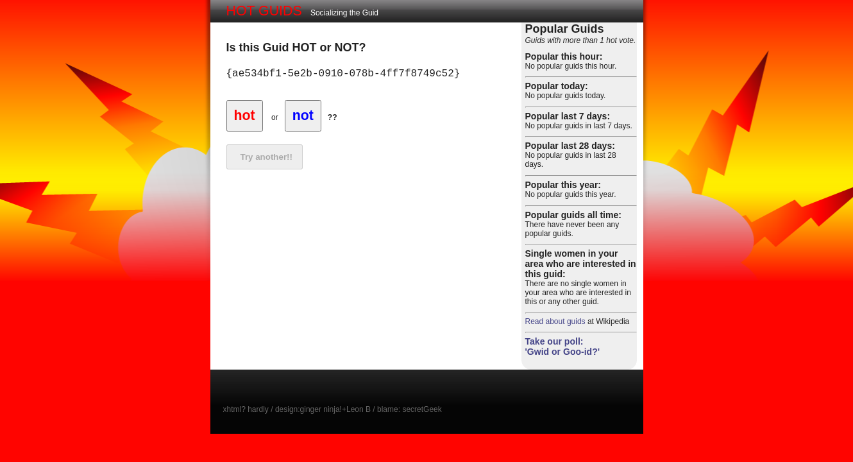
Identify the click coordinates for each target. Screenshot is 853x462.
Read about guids (555, 321)
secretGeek (421, 409)
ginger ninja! (321, 409)
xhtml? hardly (246, 409)
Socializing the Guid (302, 11)
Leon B (358, 409)
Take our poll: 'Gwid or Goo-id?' (562, 346)
